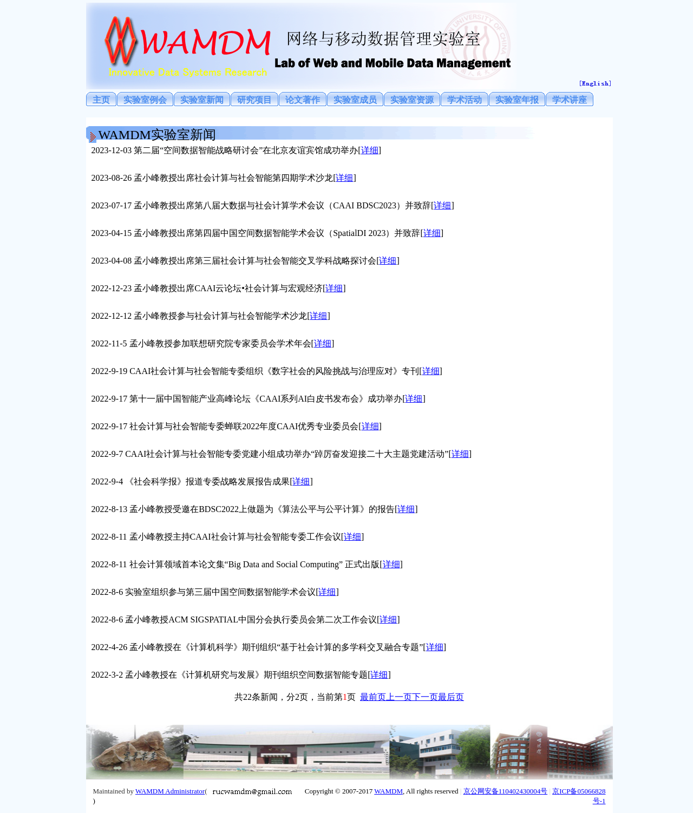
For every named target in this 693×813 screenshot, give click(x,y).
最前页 (373, 696)
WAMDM (388, 791)
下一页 (425, 696)
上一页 (399, 696)
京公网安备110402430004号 (505, 791)
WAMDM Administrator (170, 791)
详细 (369, 150)
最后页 (451, 696)
